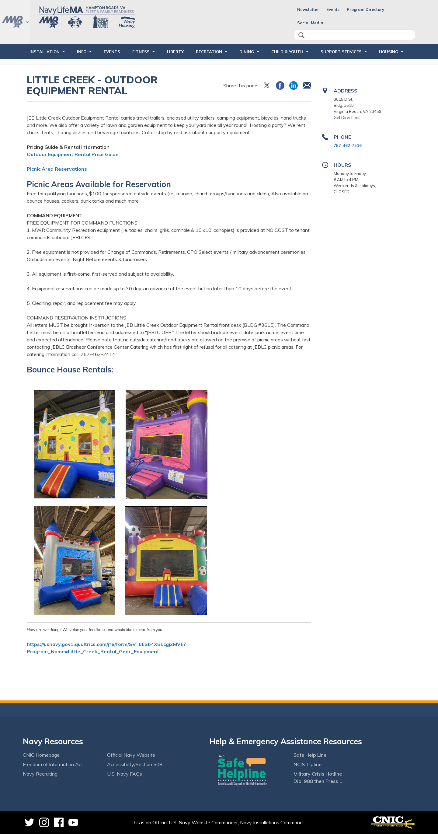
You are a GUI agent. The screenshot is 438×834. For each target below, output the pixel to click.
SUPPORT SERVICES (341, 51)
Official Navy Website (131, 755)
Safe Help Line (310, 755)
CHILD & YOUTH (287, 51)
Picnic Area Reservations (57, 169)
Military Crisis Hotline (318, 774)
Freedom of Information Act (53, 764)
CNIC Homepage (41, 755)
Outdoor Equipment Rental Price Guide (73, 154)
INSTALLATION (45, 51)
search (301, 35)
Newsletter (308, 9)
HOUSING (388, 51)
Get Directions (347, 117)
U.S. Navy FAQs (124, 774)
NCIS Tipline (308, 764)
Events (332, 9)
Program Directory (365, 9)
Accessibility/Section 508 (134, 764)
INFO (81, 51)
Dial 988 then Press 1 (318, 781)
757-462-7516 (348, 145)
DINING (246, 51)
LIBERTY (175, 51)
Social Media (310, 22)
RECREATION (209, 51)
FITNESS (141, 51)
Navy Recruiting (40, 774)
